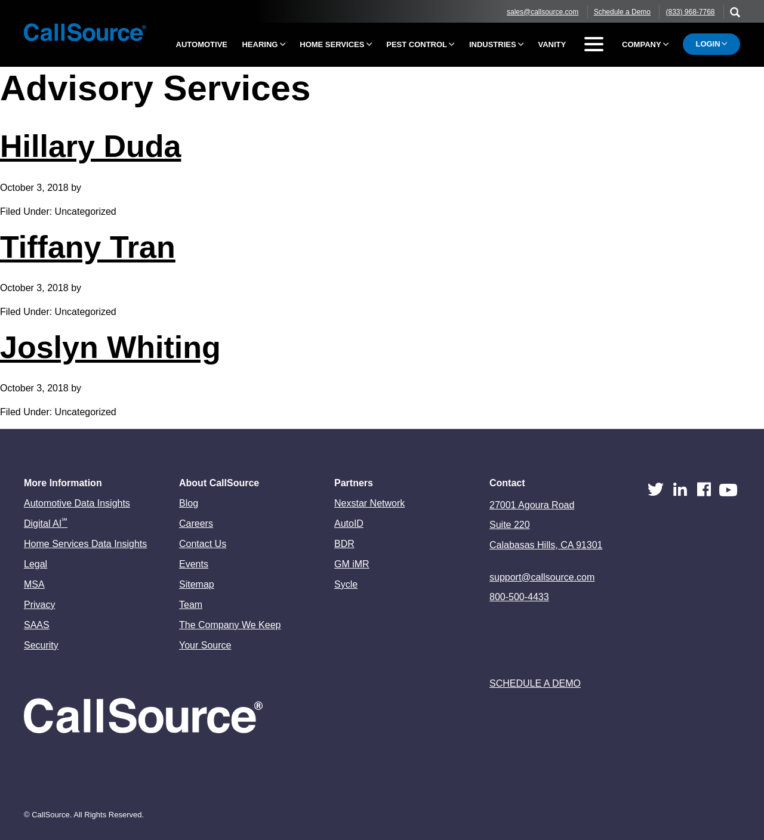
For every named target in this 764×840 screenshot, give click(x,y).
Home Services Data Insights (85, 544)
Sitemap (196, 584)
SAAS (37, 625)
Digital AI (45, 523)
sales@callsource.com (542, 12)
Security (41, 645)
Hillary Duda (90, 146)
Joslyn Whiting (110, 347)
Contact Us (202, 544)
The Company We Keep (230, 625)
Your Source (205, 645)
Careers (196, 523)
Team (190, 605)
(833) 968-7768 (690, 12)
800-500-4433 (519, 597)
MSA (34, 584)
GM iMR (351, 564)
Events (193, 564)
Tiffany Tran (87, 247)
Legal (35, 564)
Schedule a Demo (622, 12)
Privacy (39, 605)
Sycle (346, 584)
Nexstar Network (369, 503)
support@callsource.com (541, 577)
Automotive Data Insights (77, 503)
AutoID (348, 523)
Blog (188, 503)
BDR (344, 544)
